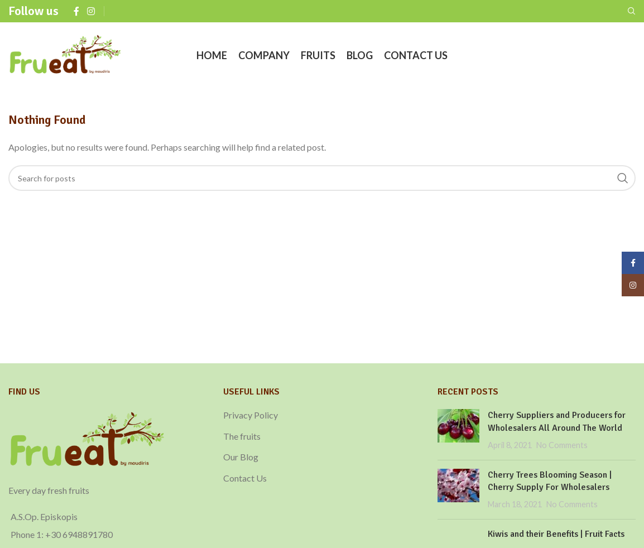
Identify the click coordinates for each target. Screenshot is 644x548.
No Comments (562, 445)
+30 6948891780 (79, 534)
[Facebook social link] (76, 11)
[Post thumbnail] (458, 430)
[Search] (631, 11)
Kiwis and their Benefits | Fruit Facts (556, 534)
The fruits (242, 436)
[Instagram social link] (90, 11)
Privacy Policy (250, 415)
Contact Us (245, 478)
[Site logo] (65, 54)
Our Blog (240, 456)
